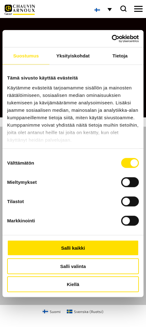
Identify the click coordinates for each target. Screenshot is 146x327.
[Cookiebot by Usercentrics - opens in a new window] (111, 38)
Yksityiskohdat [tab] (72, 55)
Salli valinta (73, 266)
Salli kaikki (73, 248)
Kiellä (73, 284)
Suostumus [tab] (26, 55)
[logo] (20, 10)
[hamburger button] (138, 9)
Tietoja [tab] (120, 55)
